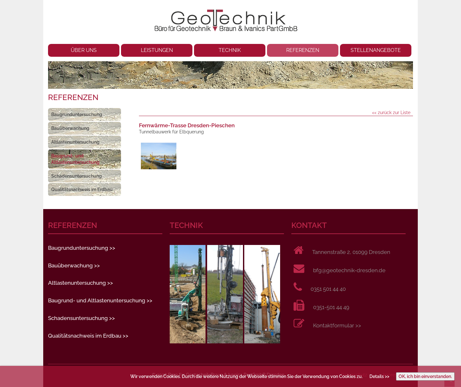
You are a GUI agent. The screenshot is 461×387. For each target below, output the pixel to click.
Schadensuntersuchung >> (81, 318)
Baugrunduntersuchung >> (81, 248)
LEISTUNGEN (157, 50)
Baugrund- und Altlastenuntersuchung (75, 159)
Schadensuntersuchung (76, 176)
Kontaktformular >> (337, 325)
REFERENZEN (302, 50)
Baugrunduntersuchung (76, 114)
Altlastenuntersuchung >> (80, 283)
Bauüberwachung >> (74, 265)
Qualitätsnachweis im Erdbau (82, 189)
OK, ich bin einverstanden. (425, 376)
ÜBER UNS (84, 50)
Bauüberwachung (70, 128)
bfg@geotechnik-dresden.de (349, 270)
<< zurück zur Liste (391, 112)
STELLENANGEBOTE (376, 50)
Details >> (379, 376)
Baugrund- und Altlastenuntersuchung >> (100, 300)
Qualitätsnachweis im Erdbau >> (88, 335)
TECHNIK (230, 50)
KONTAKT (309, 225)
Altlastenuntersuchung (75, 142)
